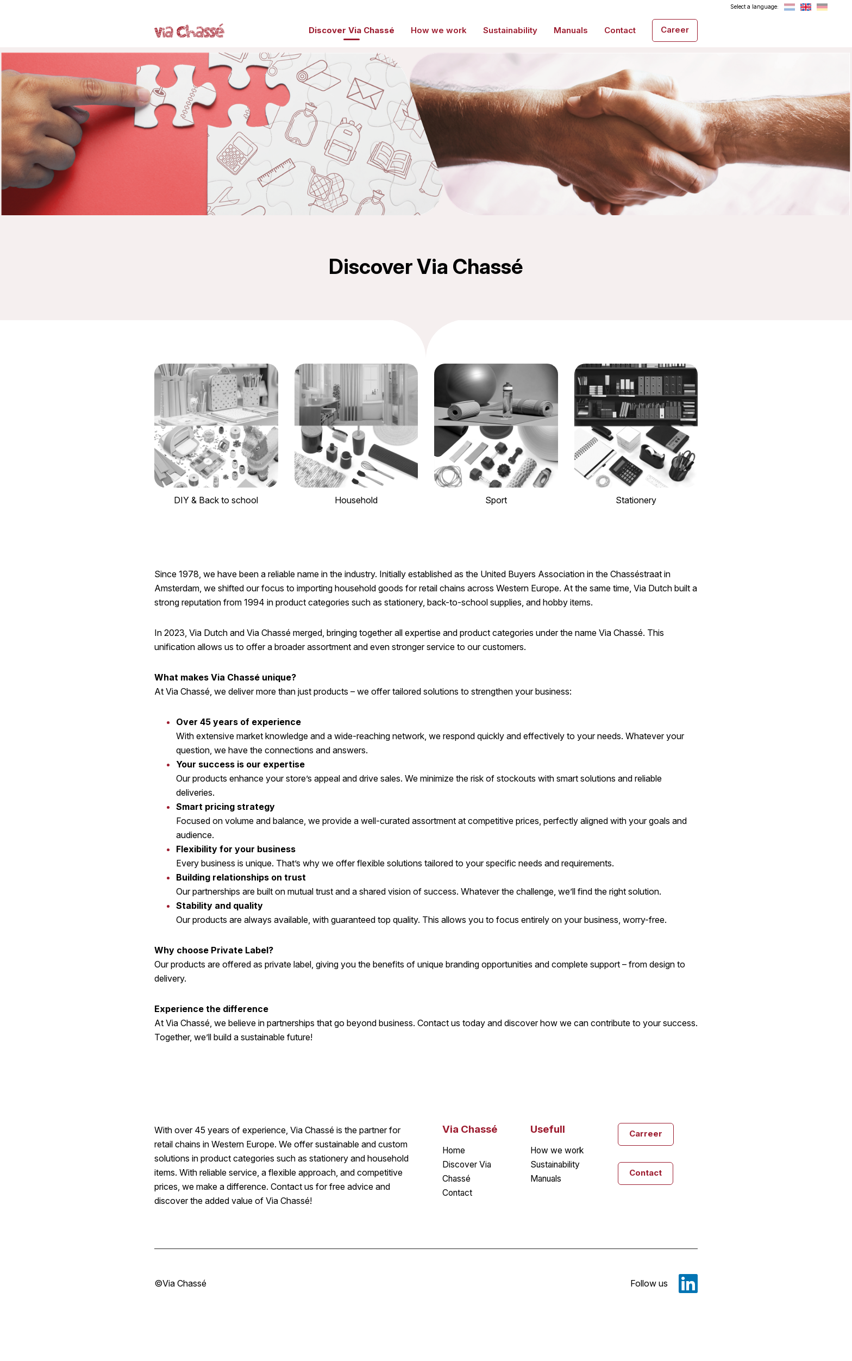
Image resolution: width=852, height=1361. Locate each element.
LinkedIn (688, 1283)
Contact (620, 29)
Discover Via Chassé (351, 29)
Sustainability (510, 29)
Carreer (645, 1133)
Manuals (571, 29)
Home (454, 1150)
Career (675, 29)
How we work (439, 29)
